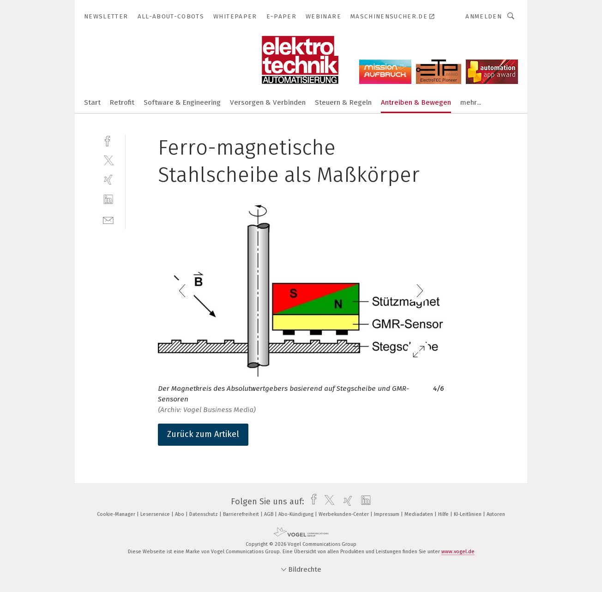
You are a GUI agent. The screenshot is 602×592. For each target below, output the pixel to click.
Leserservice (155, 514)
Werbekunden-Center (344, 514)
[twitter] (108, 160)
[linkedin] (108, 199)
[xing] (108, 179)
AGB (269, 514)
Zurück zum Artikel (203, 434)
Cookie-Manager (117, 514)
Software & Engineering (182, 102)
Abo (180, 514)
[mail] (108, 219)
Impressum (387, 514)
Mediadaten (419, 514)
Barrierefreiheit (241, 514)
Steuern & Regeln (343, 102)
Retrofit (122, 102)
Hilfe (444, 514)
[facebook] (108, 140)
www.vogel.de (458, 552)
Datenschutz (204, 514)
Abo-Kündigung (296, 514)
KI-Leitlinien (468, 514)
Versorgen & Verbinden (268, 102)
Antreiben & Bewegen (416, 102)
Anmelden (483, 16)
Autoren (496, 514)
